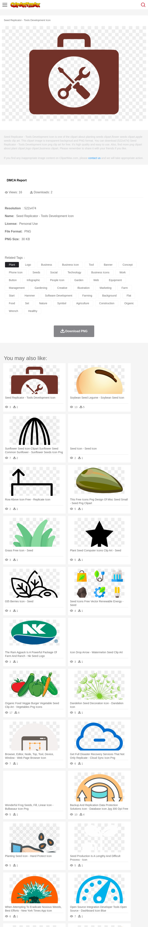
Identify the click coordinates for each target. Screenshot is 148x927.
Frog (117, 885)
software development (58, 295)
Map (109, 896)
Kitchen (122, 902)
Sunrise (133, 879)
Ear (88, 890)
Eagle (90, 885)
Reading (64, 896)
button (13, 280)
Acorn (19, 879)
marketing (105, 287)
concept (128, 264)
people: (9, 890)
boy (135, 890)
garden (78, 280)
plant (12, 264)
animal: (9, 884)
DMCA (57, 919)
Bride (35, 890)
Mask (19, 890)
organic (129, 303)
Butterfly (41, 885)
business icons (100, 272)
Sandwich (87, 902)
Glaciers (93, 879)
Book (40, 896)
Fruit (68, 902)
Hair (122, 890)
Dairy (29, 902)
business (46, 264)
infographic (33, 280)
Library (132, 896)
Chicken (58, 885)
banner (108, 264)
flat (129, 295)
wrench (13, 311)
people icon (57, 280)
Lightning (113, 879)
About (7, 919)
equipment (115, 280)
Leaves (39, 879)
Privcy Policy (31, 919)
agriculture (82, 303)
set (27, 303)
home (114, 890)
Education (85, 896)
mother (53, 890)
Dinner (132, 902)
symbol (61, 303)
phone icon (16, 272)
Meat (76, 902)
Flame (83, 879)
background (109, 295)
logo (28, 264)
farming (87, 295)
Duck (82, 885)
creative (62, 287)
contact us (94, 158)
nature (43, 303)
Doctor (80, 890)
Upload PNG (71, 919)
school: (9, 896)
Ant (18, 885)
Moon (124, 879)
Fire (75, 879)
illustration (83, 287)
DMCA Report (17, 180)
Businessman (67, 890)
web (96, 280)
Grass (103, 879)
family (43, 890)
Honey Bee (128, 885)
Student (20, 896)
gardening (41, 287)
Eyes (94, 890)
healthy (32, 311)
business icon (70, 264)
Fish (110, 885)
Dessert (38, 902)
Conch (58, 879)
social (54, 272)
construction (106, 303)
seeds (36, 272)
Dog (75, 885)
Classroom (51, 896)
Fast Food (58, 902)
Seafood (98, 902)
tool (91, 264)
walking (104, 890)
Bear (25, 885)
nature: (8, 879)
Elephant (100, 885)
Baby (27, 890)
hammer (30, 295)
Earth (67, 879)
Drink (48, 902)
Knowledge (120, 896)
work (122, 272)
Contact (45, 919)
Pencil (74, 896)
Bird (32, 885)
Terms (17, 919)
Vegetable (110, 902)
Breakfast (19, 902)
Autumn (29, 879)
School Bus (99, 896)
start (12, 295)
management (17, 287)
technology (74, 272)
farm (125, 287)
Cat (50, 885)
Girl (128, 890)
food (12, 303)
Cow (67, 885)
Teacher (31, 896)
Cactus (49, 879)
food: (7, 902)
